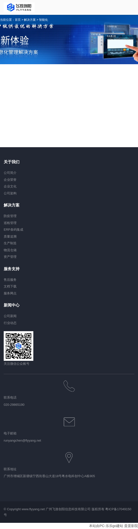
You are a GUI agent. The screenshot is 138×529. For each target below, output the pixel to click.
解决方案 (30, 19)
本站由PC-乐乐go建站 (106, 526)
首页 (18, 19)
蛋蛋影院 (131, 526)
